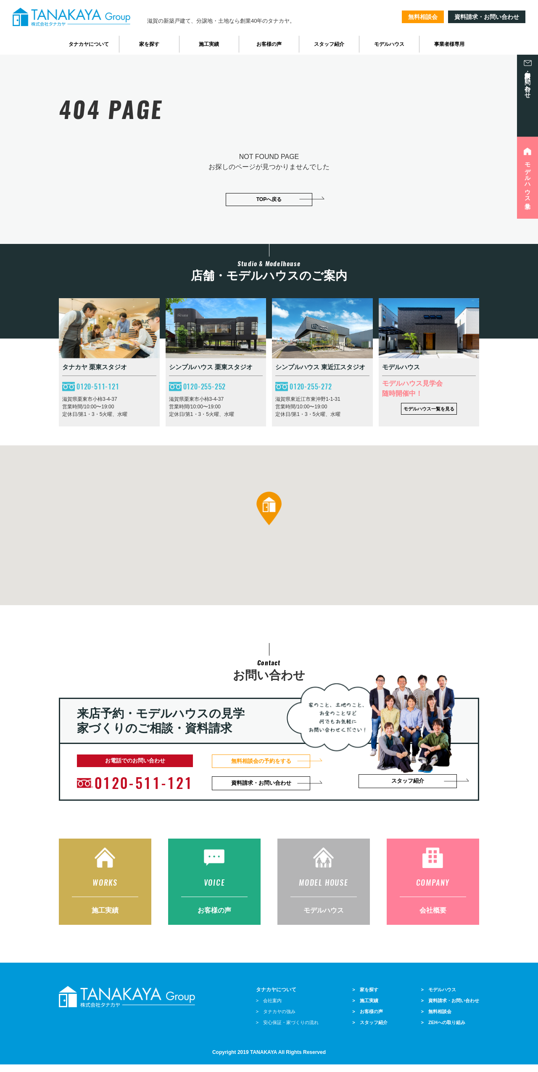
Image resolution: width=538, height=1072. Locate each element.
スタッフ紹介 (410, 783)
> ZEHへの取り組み (443, 1029)
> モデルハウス (438, 997)
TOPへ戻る (269, 199)
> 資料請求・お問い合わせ (450, 1008)
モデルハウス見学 (527, 179)
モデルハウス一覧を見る (429, 408)
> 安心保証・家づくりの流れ (287, 1029)
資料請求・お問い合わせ (486, 16)
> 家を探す (365, 997)
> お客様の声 (367, 1019)
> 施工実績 (365, 1008)
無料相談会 (423, 16)
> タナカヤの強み (275, 1019)
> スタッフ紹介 (369, 1029)
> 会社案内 (269, 1008)
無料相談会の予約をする (265, 761)
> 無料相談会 (436, 1019)
